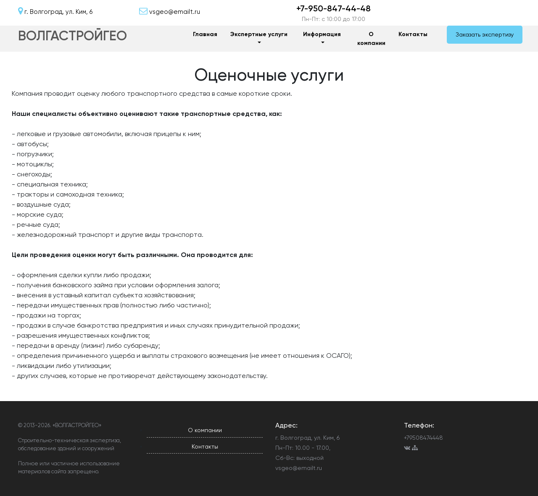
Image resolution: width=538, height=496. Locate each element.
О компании (371, 39)
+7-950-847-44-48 (333, 8)
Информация (322, 34)
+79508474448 (423, 437)
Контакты (412, 34)
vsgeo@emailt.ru (298, 468)
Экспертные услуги (258, 34)
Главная (205, 34)
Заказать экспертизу (485, 34)
